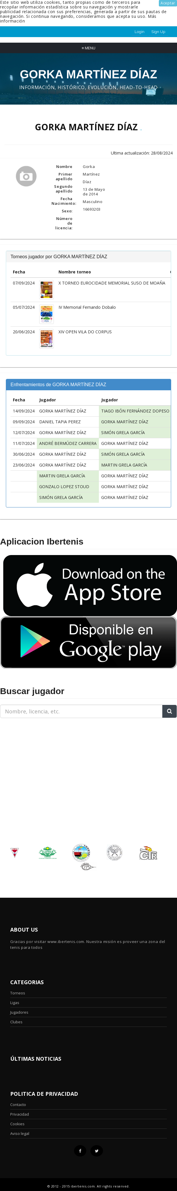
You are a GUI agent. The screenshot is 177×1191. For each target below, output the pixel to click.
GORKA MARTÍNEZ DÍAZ (62, 411)
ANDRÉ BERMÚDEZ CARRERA (68, 443)
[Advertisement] (36, 759)
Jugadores (19, 1012)
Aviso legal (19, 1133)
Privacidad (19, 1114)
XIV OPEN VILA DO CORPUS (85, 331)
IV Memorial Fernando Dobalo (87, 307)
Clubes (16, 1021)
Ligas (14, 1002)
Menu (88, 48)
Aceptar (168, 3)
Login (140, 32)
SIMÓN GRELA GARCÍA (123, 432)
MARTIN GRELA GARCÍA (124, 465)
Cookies (17, 1123)
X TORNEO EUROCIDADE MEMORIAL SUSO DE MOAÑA (112, 283)
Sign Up (158, 32)
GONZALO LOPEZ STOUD (64, 486)
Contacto (18, 1104)
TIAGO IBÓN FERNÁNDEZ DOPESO (135, 411)
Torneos (17, 993)
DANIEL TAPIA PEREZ (60, 421)
